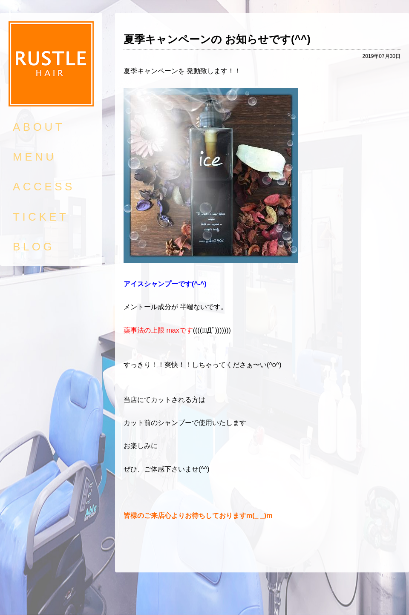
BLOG (34, 246)
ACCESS (44, 186)
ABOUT (39, 127)
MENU (35, 156)
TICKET (41, 216)
